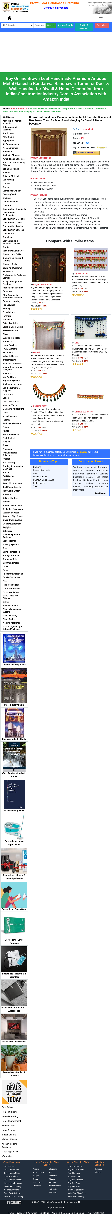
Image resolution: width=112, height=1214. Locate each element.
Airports (36, 1169)
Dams (35, 1179)
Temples (52, 1182)
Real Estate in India (12, 1193)
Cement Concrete (41, 470)
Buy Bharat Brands (76, 1170)
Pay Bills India (74, 1173)
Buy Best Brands (75, 1166)
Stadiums (53, 1176)
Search (50, 25)
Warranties (7, 1156)
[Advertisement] (56, 52)
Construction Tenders (13, 1180)
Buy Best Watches (75, 1180)
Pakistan (98, 1169)
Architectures (38, 1172)
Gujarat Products (11, 1176)
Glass (36, 473)
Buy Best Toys (74, 1186)
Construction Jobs (11, 1170)
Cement (37, 467)
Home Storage (9, 1130)
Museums (37, 1186)
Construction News (12, 1173)
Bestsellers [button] (102, 25)
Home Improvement (11, 1121)
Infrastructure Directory (13, 1196)
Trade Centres (55, 1186)
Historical (37, 1182)
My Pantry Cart (74, 1176)
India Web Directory (76, 1196)
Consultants (9, 1166)
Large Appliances (10, 1151)
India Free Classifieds (77, 1193)
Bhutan (98, 1172)
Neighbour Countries (12, 1190)
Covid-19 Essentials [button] (84, 27)
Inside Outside (40, 476)
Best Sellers (7, 1107)
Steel (35, 486)
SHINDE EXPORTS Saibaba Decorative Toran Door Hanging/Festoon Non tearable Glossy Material (90, 418)
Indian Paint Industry (12, 1186)
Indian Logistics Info (76, 1190)
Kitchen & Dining (10, 1139)
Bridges (36, 1176)
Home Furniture (9, 1112)
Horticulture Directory (13, 1183)
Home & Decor (9, 1125)
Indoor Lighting (9, 1134)
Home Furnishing (10, 1116)
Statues (52, 1179)
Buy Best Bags (74, 1183)
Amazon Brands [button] (65, 25)
